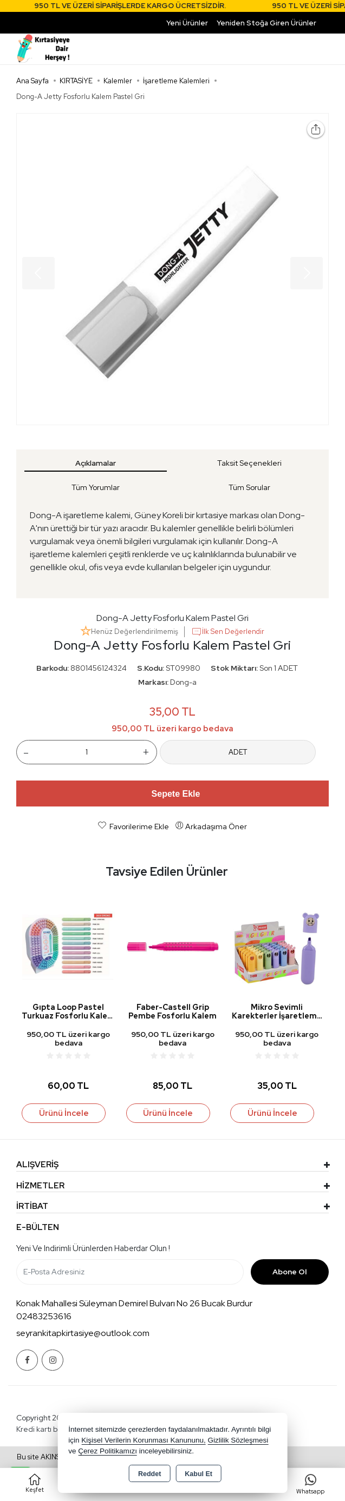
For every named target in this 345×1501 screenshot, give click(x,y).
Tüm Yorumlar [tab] (95, 487)
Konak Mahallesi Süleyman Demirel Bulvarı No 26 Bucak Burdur (134, 1303)
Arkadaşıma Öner (211, 826)
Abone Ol (289, 1272)
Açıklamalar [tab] (95, 463)
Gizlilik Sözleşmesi (238, 1440)
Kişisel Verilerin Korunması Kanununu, (143, 1440)
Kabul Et (198, 1474)
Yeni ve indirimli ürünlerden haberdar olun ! (93, 1248)
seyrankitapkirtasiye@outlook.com (82, 1333)
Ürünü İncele (64, 1113)
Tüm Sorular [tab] (249, 487)
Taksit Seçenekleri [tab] (249, 463)
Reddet (149, 1474)
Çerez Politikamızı (107, 1451)
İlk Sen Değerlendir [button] (227, 631)
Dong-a (183, 682)
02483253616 (43, 1316)
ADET (238, 752)
